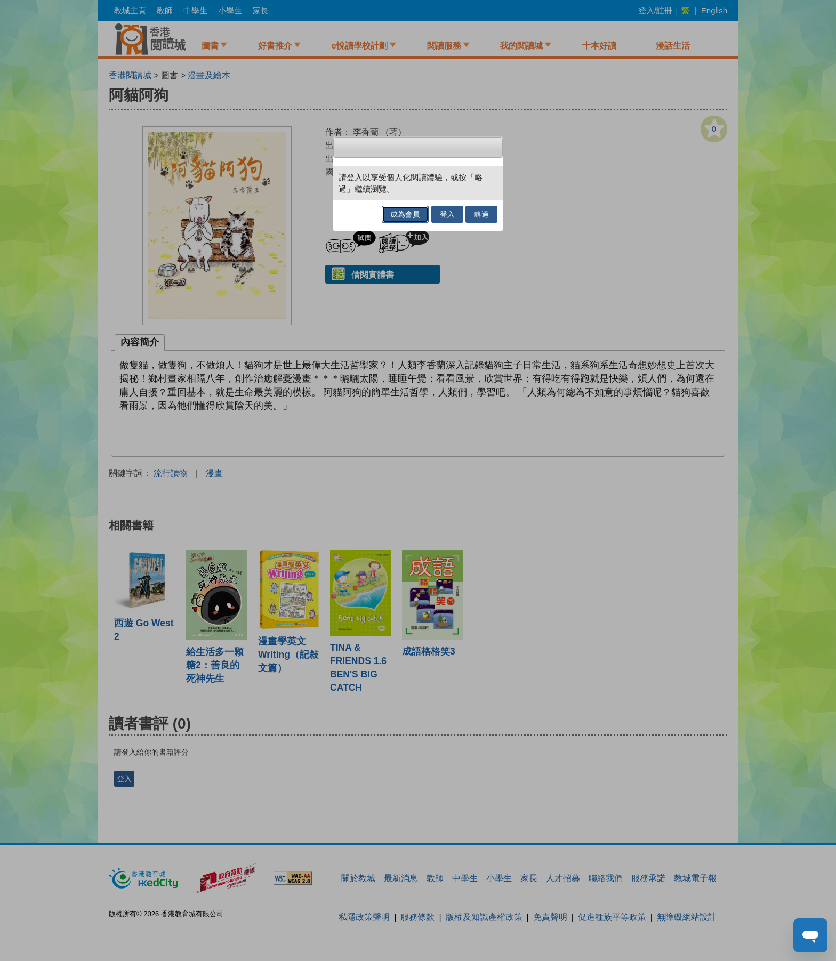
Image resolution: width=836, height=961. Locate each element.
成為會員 (405, 214)
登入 (447, 214)
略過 (481, 214)
